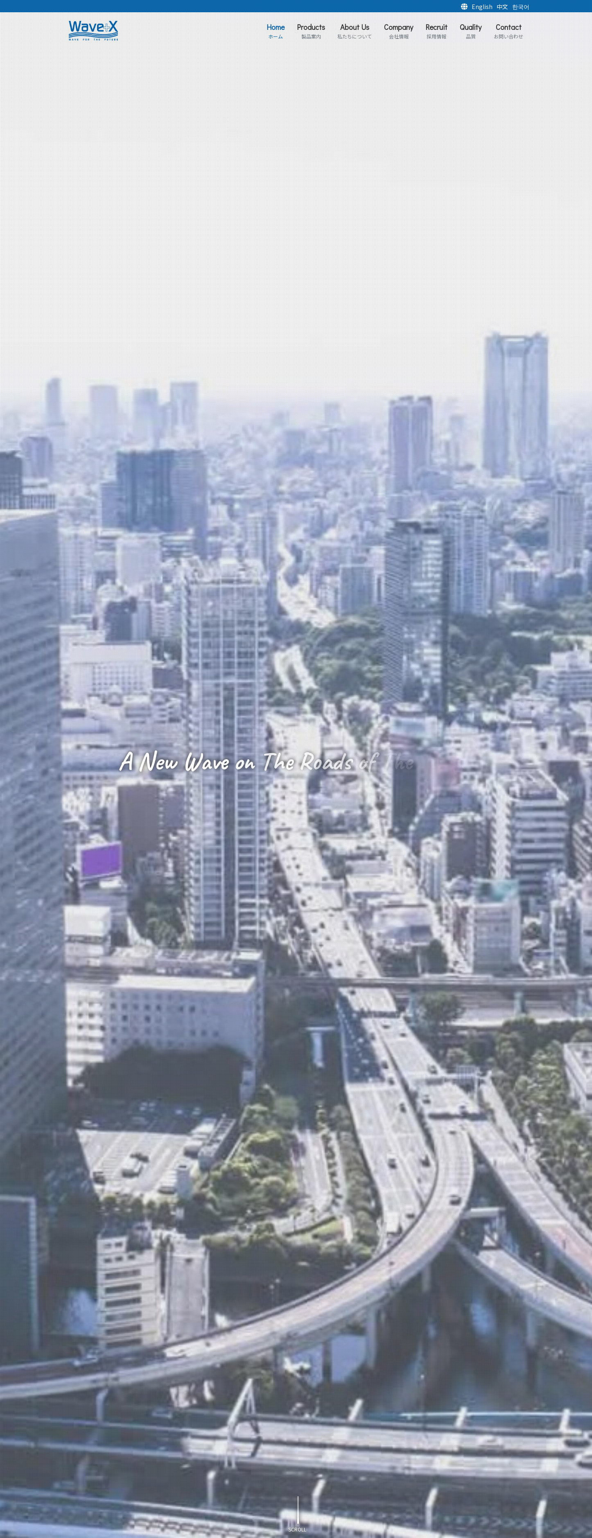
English (482, 6)
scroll (297, 1529)
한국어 (520, 6)
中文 (502, 6)
